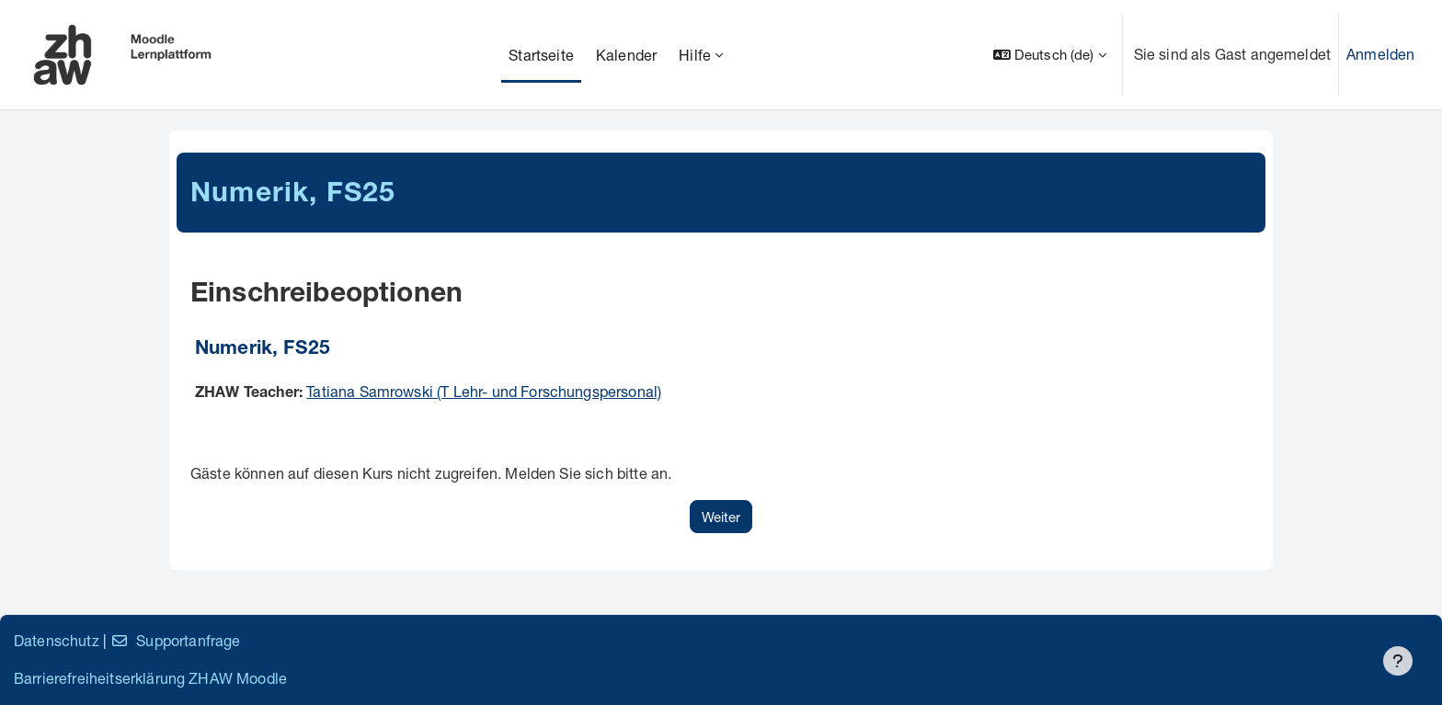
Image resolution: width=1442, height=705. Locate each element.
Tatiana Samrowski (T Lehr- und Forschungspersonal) (483, 391)
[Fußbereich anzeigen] (1398, 661)
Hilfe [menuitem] (695, 54)
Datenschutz (56, 640)
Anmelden (1380, 54)
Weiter (721, 516)
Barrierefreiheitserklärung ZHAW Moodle (150, 678)
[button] (1049, 54)
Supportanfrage (175, 640)
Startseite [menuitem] (541, 54)
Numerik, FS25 (262, 349)
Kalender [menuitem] (626, 54)
